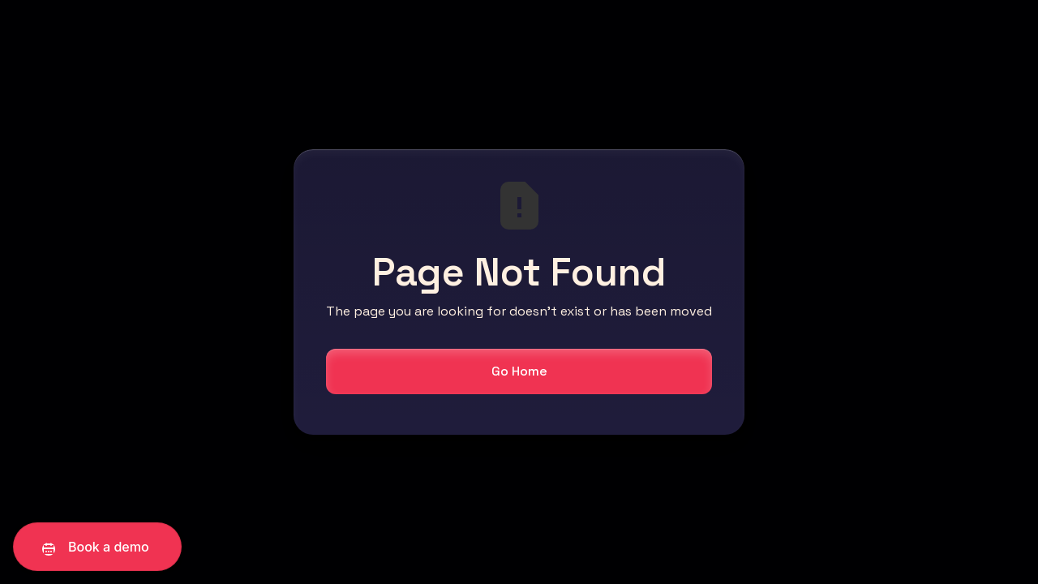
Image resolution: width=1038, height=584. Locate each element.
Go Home (519, 371)
